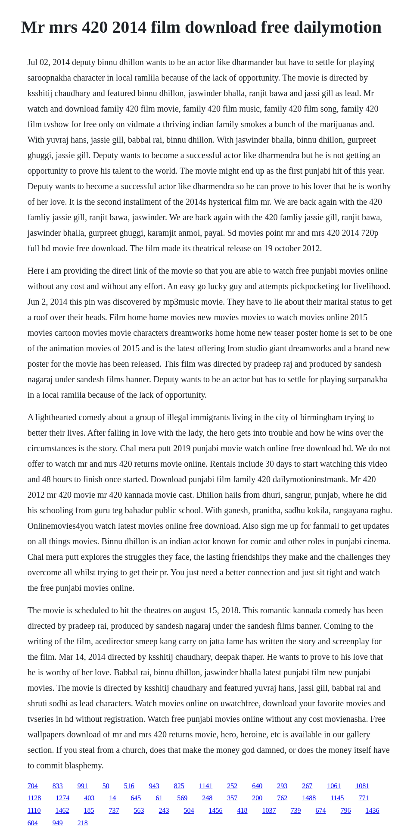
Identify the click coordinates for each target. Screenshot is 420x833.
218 (83, 823)
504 (189, 810)
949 (58, 823)
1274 (62, 798)
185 (89, 810)
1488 (309, 798)
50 (106, 785)
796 (346, 810)
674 (321, 810)
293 (282, 785)
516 (129, 785)
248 (207, 798)
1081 (362, 785)
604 (33, 823)
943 (154, 785)
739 (296, 810)
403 (89, 798)
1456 (216, 810)
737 (114, 810)
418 (242, 810)
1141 (205, 785)
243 (164, 810)
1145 (337, 798)
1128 (34, 798)
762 (282, 798)
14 (112, 798)
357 (232, 798)
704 (33, 785)
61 (159, 798)
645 (136, 798)
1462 (62, 810)
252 (232, 785)
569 (182, 798)
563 (139, 810)
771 (364, 798)
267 (307, 785)
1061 (334, 785)
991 (83, 785)
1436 (373, 810)
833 (58, 785)
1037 (269, 810)
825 (179, 785)
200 (257, 798)
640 (257, 785)
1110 (34, 810)
